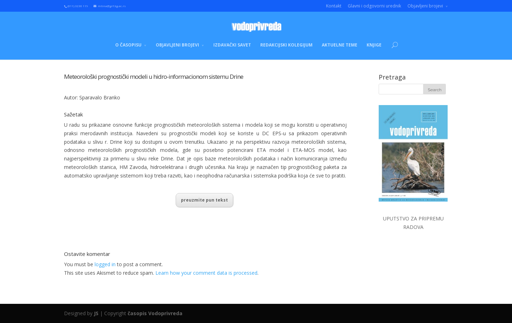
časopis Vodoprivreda (155, 313)
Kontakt (333, 6)
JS (96, 313)
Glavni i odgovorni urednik (374, 6)
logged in (105, 264)
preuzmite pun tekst (204, 200)
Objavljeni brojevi (425, 6)
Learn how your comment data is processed (206, 272)
